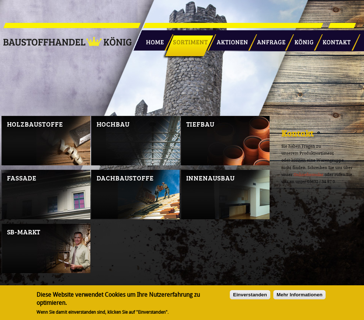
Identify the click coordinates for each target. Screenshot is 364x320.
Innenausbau (210, 177)
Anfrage (268, 39)
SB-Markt (24, 231)
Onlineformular (308, 174)
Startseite (152, 39)
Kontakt (332, 39)
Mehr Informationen (299, 296)
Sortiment (189, 39)
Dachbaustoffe (125, 177)
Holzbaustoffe (35, 124)
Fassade (22, 177)
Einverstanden (250, 296)
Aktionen (230, 39)
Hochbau (113, 124)
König (300, 39)
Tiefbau (200, 124)
